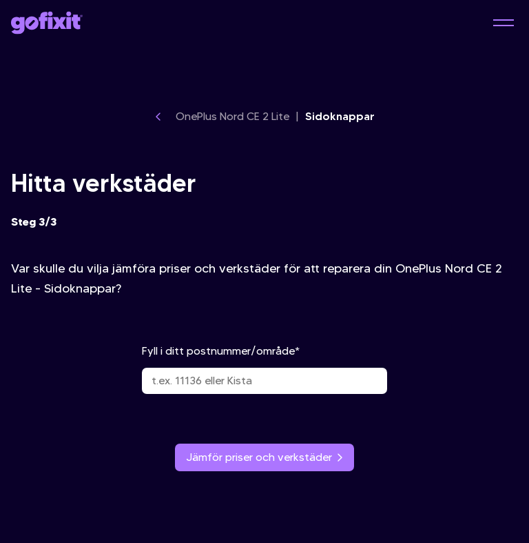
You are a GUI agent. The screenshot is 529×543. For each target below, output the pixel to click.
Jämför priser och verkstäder (264, 457)
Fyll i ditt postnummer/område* (264, 369)
